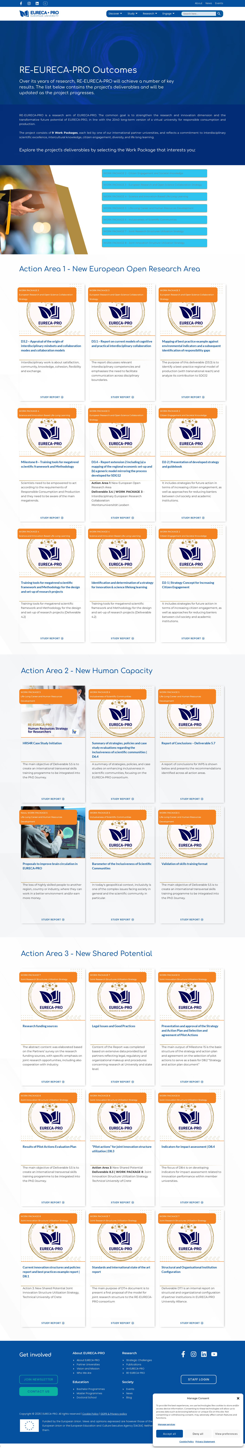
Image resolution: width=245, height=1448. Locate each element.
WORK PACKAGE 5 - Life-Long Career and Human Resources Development (148, 208)
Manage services (166, 1424)
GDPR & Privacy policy (113, 1414)
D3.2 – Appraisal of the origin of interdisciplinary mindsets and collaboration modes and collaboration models (51, 345)
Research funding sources (40, 1026)
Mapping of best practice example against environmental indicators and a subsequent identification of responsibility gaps (191, 345)
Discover (115, 13)
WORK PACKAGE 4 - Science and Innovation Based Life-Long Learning (145, 196)
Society (128, 1382)
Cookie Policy (186, 1441)
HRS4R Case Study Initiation (42, 743)
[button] (238, 1398)
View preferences (226, 1433)
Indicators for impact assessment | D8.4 (188, 1146)
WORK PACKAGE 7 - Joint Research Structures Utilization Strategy (143, 231)
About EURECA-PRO (89, 1353)
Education (81, 1382)
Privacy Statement (205, 1441)
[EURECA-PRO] (164, 1398)
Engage (168, 13)
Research (150, 13)
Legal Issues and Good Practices (113, 1026)
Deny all (198, 1433)
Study (132, 13)
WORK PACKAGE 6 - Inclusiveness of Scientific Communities (140, 219)
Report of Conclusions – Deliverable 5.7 (188, 743)
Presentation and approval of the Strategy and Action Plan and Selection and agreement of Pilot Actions (190, 1030)
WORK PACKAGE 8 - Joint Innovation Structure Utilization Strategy (144, 242)
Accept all (169, 1433)
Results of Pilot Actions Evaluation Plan (49, 1146)
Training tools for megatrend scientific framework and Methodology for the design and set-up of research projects (50, 587)
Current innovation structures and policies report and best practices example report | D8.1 (51, 1271)
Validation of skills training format (184, 864)
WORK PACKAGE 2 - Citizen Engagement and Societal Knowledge (143, 173)
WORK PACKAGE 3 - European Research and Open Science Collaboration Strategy (152, 184)
